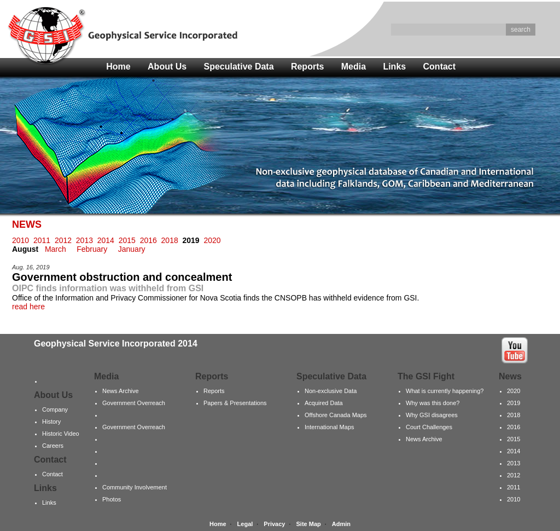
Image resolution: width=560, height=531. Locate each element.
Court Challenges (429, 427)
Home (118, 66)
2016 (148, 240)
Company (55, 409)
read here (28, 306)
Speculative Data (239, 66)
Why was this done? (432, 403)
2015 (127, 240)
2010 (20, 240)
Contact (439, 66)
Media (353, 66)
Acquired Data (324, 403)
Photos (111, 499)
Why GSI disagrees (432, 415)
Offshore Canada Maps (336, 415)
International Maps (329, 427)
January (131, 249)
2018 (169, 240)
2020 (211, 240)
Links (394, 66)
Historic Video (60, 433)
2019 (513, 403)
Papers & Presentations (235, 403)
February (92, 249)
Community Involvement (134, 487)
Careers (52, 445)
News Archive (120, 391)
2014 (105, 240)
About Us (167, 66)
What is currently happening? (444, 391)
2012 (63, 240)
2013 (84, 240)
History (51, 421)
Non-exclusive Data (331, 391)
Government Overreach (133, 403)
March (55, 249)
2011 (41, 240)
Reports (307, 66)
